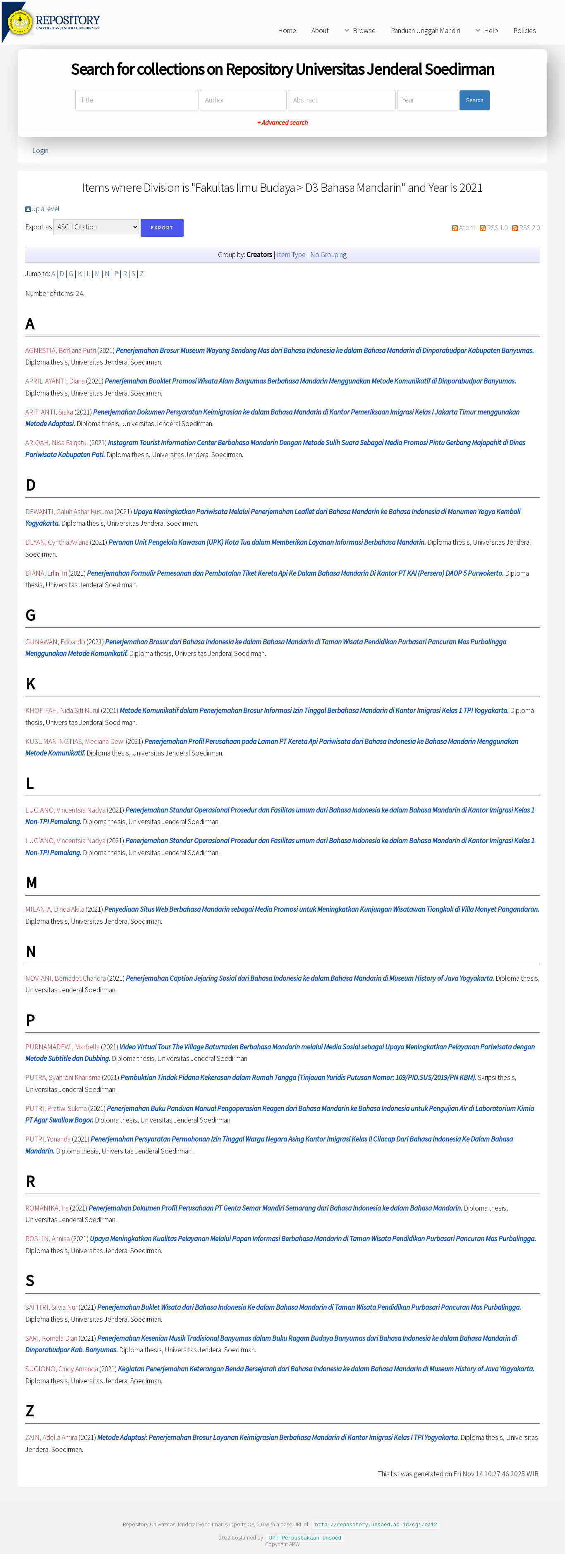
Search (474, 100)
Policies (524, 30)
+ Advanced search (282, 123)
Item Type (291, 254)
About (320, 30)
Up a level (45, 208)
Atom (467, 227)
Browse (364, 30)
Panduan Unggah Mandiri (425, 30)
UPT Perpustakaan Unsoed (305, 1537)
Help (491, 30)
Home (287, 30)
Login (40, 150)
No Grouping (328, 254)
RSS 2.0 (529, 227)
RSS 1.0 (497, 227)
